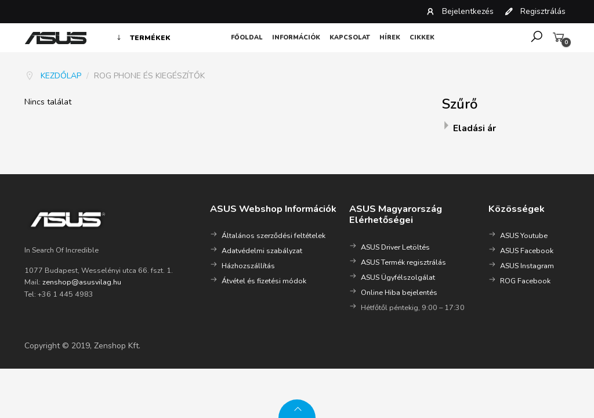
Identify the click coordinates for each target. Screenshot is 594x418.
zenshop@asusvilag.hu (81, 282)
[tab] (506, 129)
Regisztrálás (535, 11)
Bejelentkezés (460, 11)
